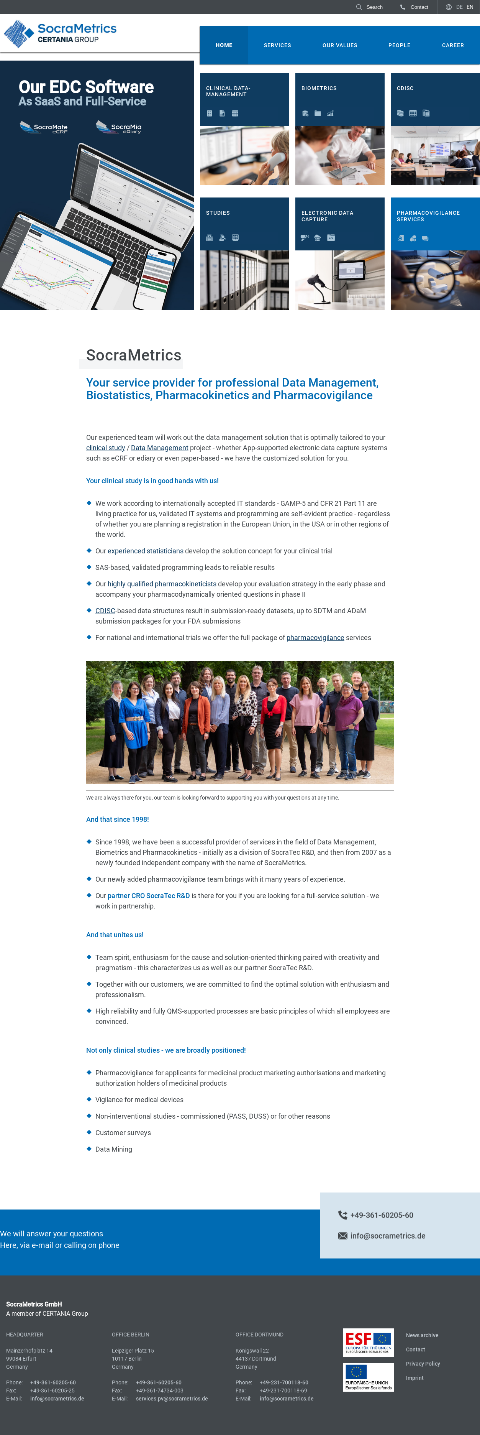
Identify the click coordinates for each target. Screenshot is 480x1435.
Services (277, 45)
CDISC (405, 88)
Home (224, 45)
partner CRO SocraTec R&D (149, 896)
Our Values (340, 45)
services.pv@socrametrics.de (172, 1399)
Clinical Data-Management (228, 91)
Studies (218, 213)
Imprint (415, 1378)
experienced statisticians (145, 551)
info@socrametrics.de (388, 1248)
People (399, 45)
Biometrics (319, 88)
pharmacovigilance (315, 638)
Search (375, 7)
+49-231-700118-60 (284, 1382)
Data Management (159, 448)
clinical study (105, 448)
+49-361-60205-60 (382, 1228)
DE (459, 7)
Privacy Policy (423, 1364)
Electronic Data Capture (327, 216)
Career (453, 45)
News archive (422, 1335)
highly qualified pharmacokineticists (162, 584)
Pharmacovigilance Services (428, 216)
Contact (419, 7)
